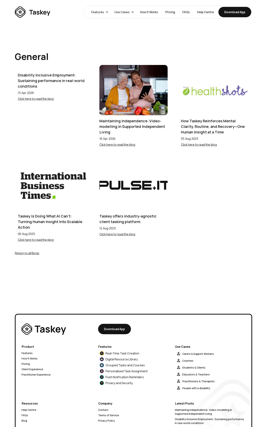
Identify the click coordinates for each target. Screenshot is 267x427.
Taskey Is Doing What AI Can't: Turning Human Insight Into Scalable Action (50, 222)
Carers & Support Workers (198, 354)
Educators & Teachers (196, 374)
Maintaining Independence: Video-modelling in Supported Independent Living (132, 126)
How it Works (149, 12)
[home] (32, 12)
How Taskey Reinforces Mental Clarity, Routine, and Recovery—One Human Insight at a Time (213, 126)
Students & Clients (193, 367)
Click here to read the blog (36, 99)
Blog (24, 420)
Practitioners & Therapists (198, 381)
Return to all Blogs (27, 253)
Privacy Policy (106, 420)
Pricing (170, 12)
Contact (103, 410)
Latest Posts (184, 403)
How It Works (29, 358)
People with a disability (196, 388)
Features (27, 353)
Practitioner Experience (36, 374)
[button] (99, 12)
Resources (30, 403)
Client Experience (32, 369)
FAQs (186, 12)
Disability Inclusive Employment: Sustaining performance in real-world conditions (51, 81)
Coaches (187, 360)
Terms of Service (108, 415)
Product (28, 347)
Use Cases (182, 347)
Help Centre (205, 12)
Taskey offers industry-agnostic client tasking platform (128, 219)
